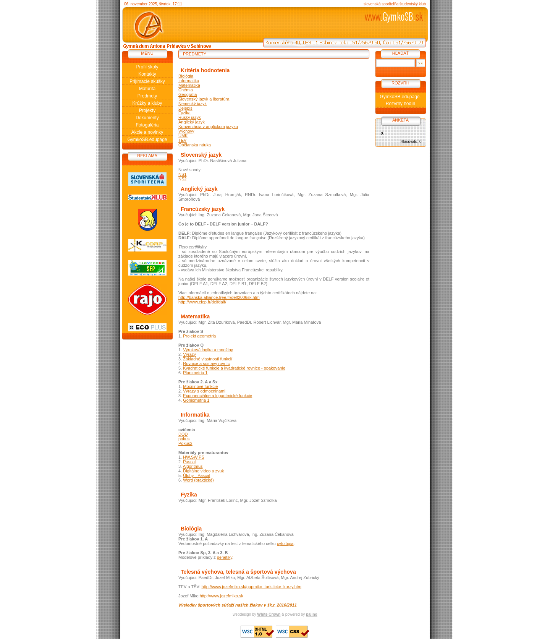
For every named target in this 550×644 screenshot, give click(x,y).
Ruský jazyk (189, 117)
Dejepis (185, 108)
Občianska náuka (194, 145)
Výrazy (189, 354)
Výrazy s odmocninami (204, 391)
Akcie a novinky (147, 132)
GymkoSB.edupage (147, 139)
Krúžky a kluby (147, 103)
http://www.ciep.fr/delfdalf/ (202, 302)
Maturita (147, 88)
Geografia (187, 94)
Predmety (147, 96)
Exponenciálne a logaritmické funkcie (217, 395)
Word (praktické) (198, 480)
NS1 (182, 174)
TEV (182, 140)
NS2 (182, 179)
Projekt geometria (199, 336)
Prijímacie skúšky (147, 81)
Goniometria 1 (196, 400)
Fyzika (184, 112)
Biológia (185, 76)
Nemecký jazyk (192, 103)
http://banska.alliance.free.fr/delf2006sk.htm (219, 297)
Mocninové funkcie (200, 386)
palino (311, 614)
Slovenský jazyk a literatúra (203, 99)
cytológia (285, 543)
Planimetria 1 (195, 372)
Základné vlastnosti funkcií (207, 359)
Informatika (188, 80)
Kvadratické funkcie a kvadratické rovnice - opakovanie (234, 368)
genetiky (224, 557)
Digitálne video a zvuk (203, 471)
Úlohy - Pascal (196, 475)
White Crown (268, 614)
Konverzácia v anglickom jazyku (208, 126)
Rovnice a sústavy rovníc (206, 363)
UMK (183, 135)
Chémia (185, 90)
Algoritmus (193, 466)
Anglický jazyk (191, 122)
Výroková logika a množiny (208, 349)
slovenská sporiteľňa (381, 4)
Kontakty (147, 74)
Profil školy (147, 67)
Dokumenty (147, 117)
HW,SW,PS (193, 457)
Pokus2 (185, 443)
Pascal (189, 461)
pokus (183, 438)
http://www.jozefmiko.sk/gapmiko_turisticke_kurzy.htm (251, 586)
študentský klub (413, 4)
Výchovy (186, 131)
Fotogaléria (147, 125)
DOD (183, 434)
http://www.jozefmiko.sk (221, 596)
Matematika (189, 85)
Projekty (147, 110)
